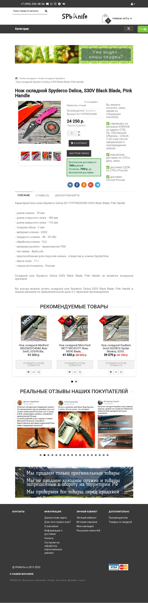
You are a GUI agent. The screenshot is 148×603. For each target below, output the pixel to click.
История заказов (87, 522)
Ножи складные (28, 78)
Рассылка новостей (88, 530)
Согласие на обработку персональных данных (53, 547)
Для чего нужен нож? (57, 522)
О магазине (51, 526)
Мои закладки (85, 526)
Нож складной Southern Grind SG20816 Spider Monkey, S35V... (118, 348)
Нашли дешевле (76, 125)
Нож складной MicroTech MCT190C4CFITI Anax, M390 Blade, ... (76, 348)
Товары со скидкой (120, 522)
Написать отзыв (76, 105)
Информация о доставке (53, 532)
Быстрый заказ (79, 153)
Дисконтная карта (55, 517)
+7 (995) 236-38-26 (33, 3)
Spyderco (90, 110)
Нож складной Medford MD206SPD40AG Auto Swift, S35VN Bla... (35, 348)
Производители (118, 517)
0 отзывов (90, 101)
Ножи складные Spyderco (51, 78)
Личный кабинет (87, 517)
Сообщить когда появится (35, 364)
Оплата (49, 538)
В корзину (79, 143)
